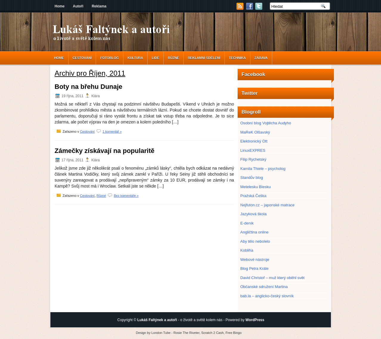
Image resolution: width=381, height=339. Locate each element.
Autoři (78, 6)
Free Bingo (233, 333)
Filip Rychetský (253, 159)
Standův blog (251, 177)
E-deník (247, 223)
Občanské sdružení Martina (264, 286)
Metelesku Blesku (255, 187)
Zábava (261, 58)
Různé (173, 58)
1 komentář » (112, 131)
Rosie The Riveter (186, 333)
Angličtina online (254, 232)
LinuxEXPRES (252, 150)
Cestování (82, 58)
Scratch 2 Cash (212, 333)
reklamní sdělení (204, 58)
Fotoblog (109, 58)
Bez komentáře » (126, 195)
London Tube (161, 333)
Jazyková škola (253, 214)
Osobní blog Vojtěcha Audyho (265, 123)
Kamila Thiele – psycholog (263, 168)
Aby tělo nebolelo (255, 241)
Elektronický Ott (253, 141)
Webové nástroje (254, 259)
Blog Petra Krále (254, 268)
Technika (237, 58)
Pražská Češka (253, 196)
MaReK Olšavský (255, 132)
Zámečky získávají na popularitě (104, 150)
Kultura (135, 58)
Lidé (155, 58)
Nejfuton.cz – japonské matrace (267, 205)
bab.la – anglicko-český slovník (267, 296)
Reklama (99, 6)
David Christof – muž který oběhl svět (272, 277)
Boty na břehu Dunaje (88, 86)
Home (59, 6)
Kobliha (246, 250)
